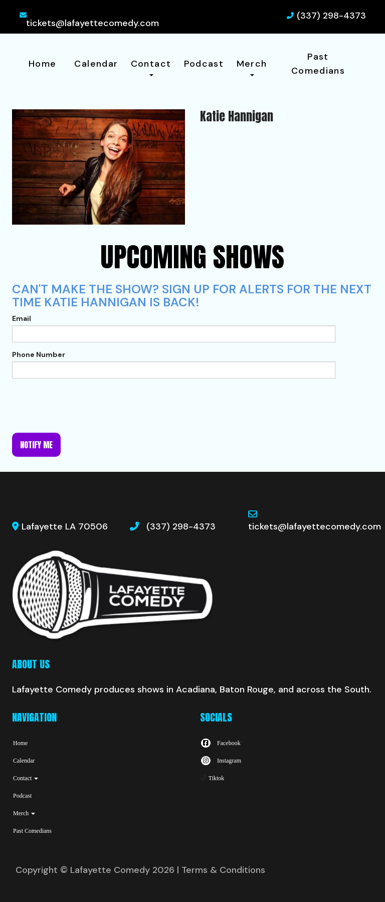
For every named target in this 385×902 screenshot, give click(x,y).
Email (21, 318)
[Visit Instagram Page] (220, 760)
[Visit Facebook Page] (220, 743)
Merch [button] (252, 67)
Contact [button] (151, 67)
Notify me (36, 445)
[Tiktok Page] (212, 778)
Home (42, 64)
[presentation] (88, 405)
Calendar (96, 64)
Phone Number (38, 354)
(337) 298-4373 (331, 16)
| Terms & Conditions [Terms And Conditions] (221, 870)
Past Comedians (318, 64)
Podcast (204, 64)
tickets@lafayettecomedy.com (92, 23)
